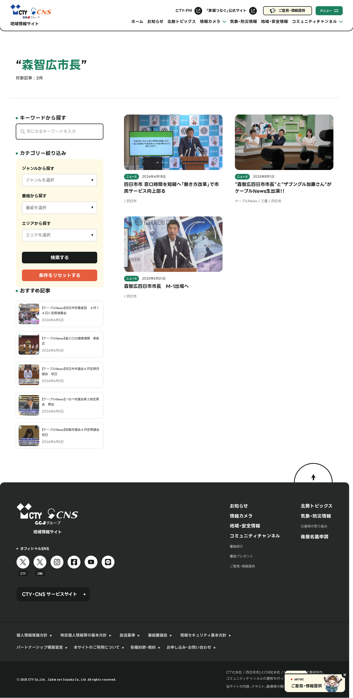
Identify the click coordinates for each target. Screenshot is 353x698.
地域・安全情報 (274, 21)
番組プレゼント (241, 556)
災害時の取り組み (314, 526)
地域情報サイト (24, 24)
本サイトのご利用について (97, 648)
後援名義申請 (315, 536)
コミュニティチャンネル (255, 536)
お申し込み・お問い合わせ (189, 648)
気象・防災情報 (243, 21)
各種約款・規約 (143, 648)
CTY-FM (184, 10)
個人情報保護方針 (32, 635)
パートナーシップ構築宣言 (40, 648)
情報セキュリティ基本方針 (203, 635)
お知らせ (155, 21)
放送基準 (127, 635)
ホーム (137, 21)
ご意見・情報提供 (291, 10)
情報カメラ (241, 516)
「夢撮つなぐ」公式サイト (226, 10)
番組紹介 (236, 546)
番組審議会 (157, 635)
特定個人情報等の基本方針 (83, 635)
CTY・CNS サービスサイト (49, 594)
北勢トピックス (181, 21)
